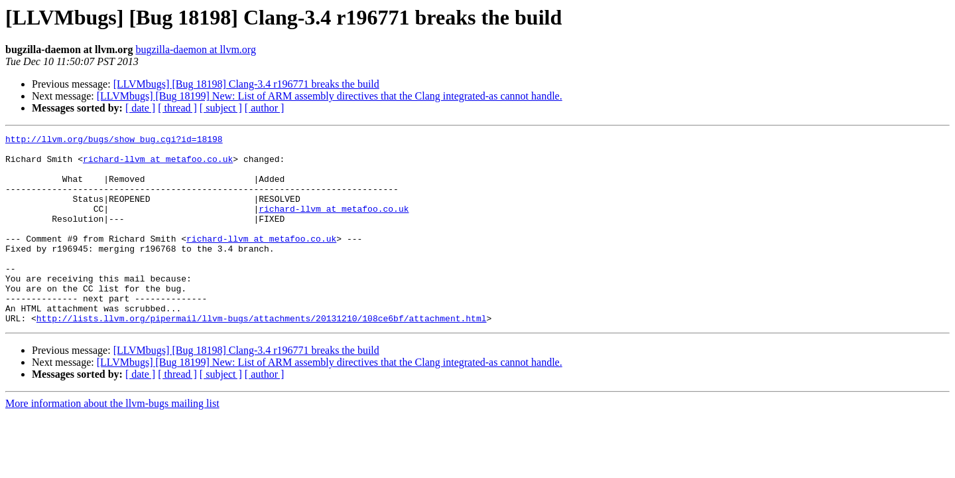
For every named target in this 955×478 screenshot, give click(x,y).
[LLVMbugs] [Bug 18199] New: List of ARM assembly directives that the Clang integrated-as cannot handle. (329, 96)
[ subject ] (221, 108)
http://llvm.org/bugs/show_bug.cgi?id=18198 (114, 141)
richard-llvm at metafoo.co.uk (158, 165)
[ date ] (140, 108)
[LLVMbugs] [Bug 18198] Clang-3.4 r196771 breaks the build (246, 84)
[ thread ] (177, 108)
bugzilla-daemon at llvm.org (195, 49)
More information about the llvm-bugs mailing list (112, 441)
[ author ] (265, 108)
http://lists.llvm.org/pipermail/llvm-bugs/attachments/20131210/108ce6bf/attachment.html (261, 356)
